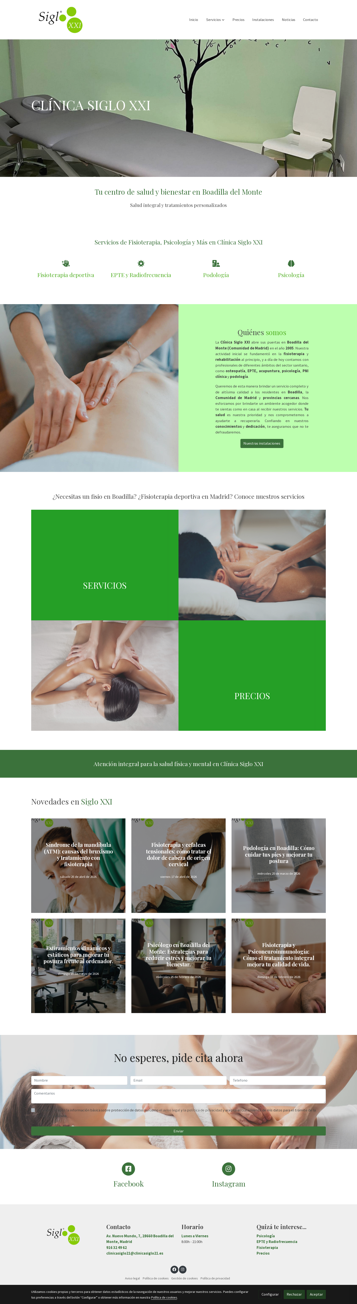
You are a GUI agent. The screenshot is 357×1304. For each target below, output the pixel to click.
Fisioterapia (267, 1247)
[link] (60, 20)
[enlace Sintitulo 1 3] (110, 564)
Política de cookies (156, 1278)
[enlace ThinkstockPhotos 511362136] (257, 564)
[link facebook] (174, 1269)
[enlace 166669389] (110, 675)
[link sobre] (66, 1235)
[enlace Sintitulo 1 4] (257, 675)
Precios (263, 1253)
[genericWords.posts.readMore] (78, 869)
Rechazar (294, 1294)
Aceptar (316, 1294)
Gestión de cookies (184, 1278)
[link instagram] (182, 1269)
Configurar (270, 1294)
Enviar (178, 1130)
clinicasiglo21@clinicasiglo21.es (134, 1253)
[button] (215, 20)
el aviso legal (170, 1110)
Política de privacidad (215, 1278)
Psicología (266, 1235)
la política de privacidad (203, 1110)
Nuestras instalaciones (261, 443)
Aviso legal (132, 1278)
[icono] (65, 263)
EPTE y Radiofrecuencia (277, 1241)
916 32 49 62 (116, 1247)
